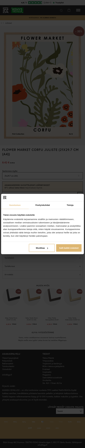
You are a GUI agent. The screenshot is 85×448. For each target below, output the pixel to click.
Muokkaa (42, 248)
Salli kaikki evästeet (69, 248)
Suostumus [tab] (15, 205)
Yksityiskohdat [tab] (42, 205)
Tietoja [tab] (70, 205)
